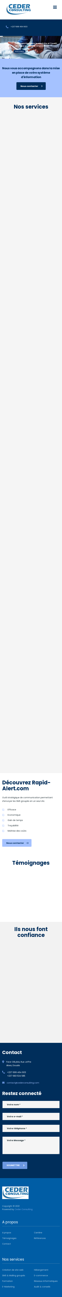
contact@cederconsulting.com (23, 1082)
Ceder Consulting (24, 1209)
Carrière (38, 1232)
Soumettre (16, 1165)
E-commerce (41, 1275)
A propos (6, 1232)
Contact (6, 1244)
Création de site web (12, 1270)
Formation (7, 1281)
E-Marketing (8, 1287)
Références (40, 1238)
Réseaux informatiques (46, 1281)
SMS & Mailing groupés (13, 1275)
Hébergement (41, 1270)
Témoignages (9, 1238)
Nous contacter (19, 51)
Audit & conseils (42, 1287)
